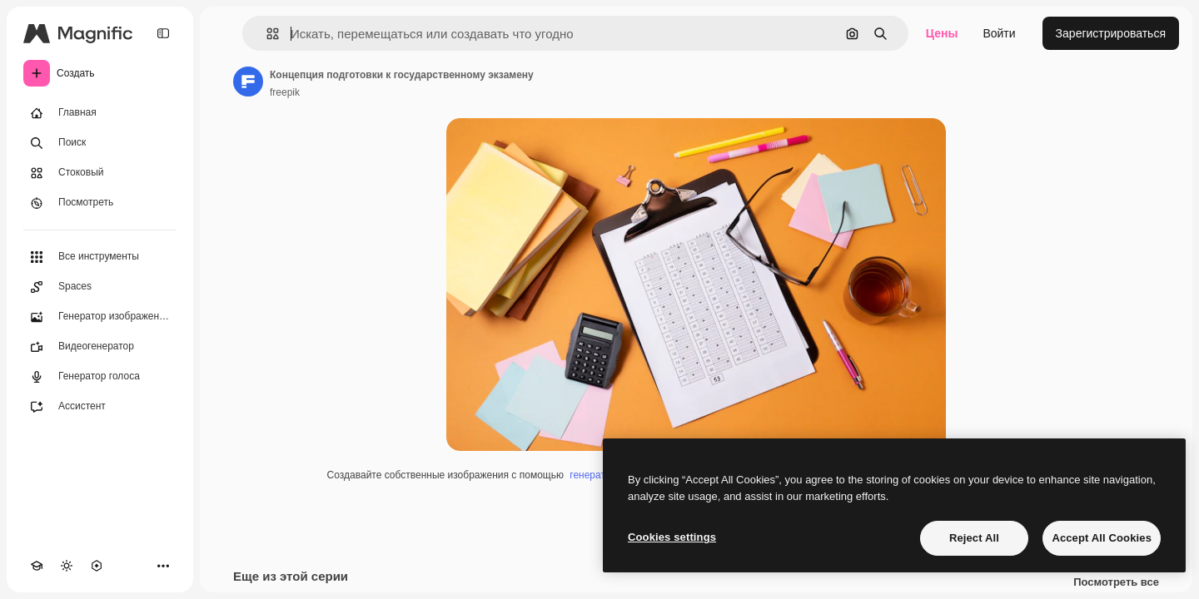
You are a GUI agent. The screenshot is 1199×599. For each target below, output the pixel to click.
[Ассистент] (100, 407)
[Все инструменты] (100, 257)
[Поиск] (100, 143)
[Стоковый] (100, 173)
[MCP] (96, 565)
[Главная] (100, 113)
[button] (266, 33)
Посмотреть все (1116, 582)
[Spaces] (100, 287)
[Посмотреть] (100, 203)
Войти (999, 33)
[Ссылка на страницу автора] (248, 82)
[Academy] (36, 565)
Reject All (974, 538)
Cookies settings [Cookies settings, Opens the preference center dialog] (672, 537)
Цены (942, 33)
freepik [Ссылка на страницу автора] (285, 92)
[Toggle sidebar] (163, 33)
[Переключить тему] (66, 565)
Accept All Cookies (1102, 538)
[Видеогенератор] (100, 347)
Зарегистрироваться (1111, 33)
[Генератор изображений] (100, 317)
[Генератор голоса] (100, 377)
